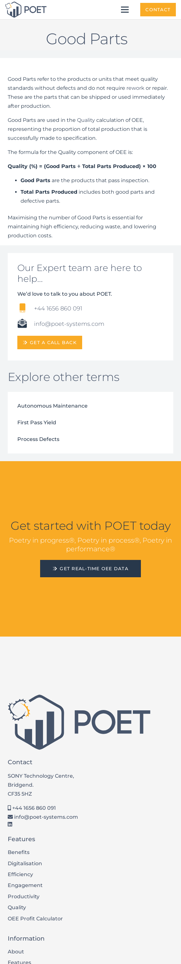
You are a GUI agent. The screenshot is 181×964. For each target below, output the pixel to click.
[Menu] (125, 10)
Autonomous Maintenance (52, 406)
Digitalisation (25, 863)
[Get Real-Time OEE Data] (90, 568)
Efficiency (20, 874)
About (16, 952)
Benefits (19, 852)
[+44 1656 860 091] (25, 309)
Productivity (23, 896)
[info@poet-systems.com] (25, 324)
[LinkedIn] (10, 824)
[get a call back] (49, 342)
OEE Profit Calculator (35, 919)
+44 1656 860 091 (32, 808)
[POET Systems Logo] (26, 10)
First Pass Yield (36, 422)
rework (135, 88)
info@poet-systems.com (43, 817)
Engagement (25, 885)
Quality (86, 120)
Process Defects (38, 439)
